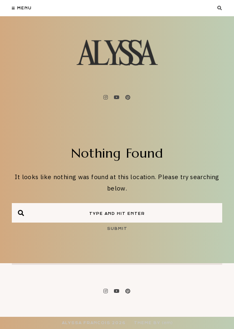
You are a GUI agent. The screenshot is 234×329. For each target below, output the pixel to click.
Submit (117, 229)
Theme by (153, 323)
